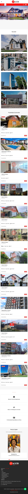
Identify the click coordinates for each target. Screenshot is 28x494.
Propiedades (4, 472)
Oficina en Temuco (5, 174)
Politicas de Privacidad (14, 490)
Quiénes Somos (4, 477)
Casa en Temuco (4, 219)
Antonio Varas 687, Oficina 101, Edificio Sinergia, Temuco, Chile (11, 481)
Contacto (3, 478)
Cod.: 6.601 (3, 207)
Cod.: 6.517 (3, 343)
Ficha (26, 135)
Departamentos (14, 61)
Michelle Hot (14, 454)
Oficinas (14, 80)
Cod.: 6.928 (3, 275)
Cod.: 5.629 (3, 162)
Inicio (2, 471)
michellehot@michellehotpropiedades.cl (14, 455)
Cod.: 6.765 (3, 230)
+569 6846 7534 (4, 484)
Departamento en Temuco (6, 310)
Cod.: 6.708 (3, 298)
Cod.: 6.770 (3, 139)
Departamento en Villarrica (6, 151)
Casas (14, 42)
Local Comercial (14, 99)
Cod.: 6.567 (3, 366)
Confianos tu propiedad (5, 473)
